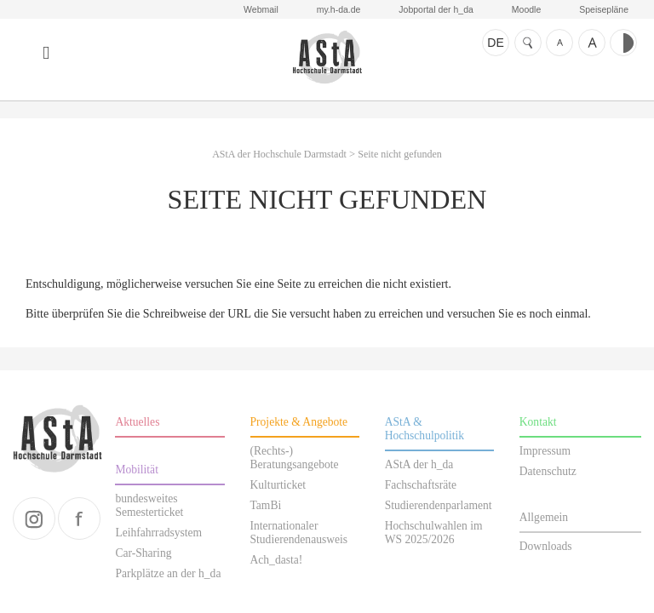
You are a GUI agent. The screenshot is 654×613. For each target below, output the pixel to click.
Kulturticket (278, 484)
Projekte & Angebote (299, 421)
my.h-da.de (339, 9)
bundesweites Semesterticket (149, 505)
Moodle (526, 9)
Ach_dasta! (276, 559)
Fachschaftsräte (420, 484)
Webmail (261, 9)
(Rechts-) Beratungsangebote (294, 457)
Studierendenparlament (438, 505)
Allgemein (543, 517)
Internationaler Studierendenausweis (299, 532)
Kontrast (623, 42)
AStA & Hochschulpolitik (425, 428)
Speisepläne (603, 9)
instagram (34, 518)
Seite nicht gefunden (400, 154)
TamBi (266, 505)
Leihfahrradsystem (158, 532)
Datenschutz (548, 471)
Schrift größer (591, 42)
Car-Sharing (143, 553)
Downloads (545, 546)
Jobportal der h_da (436, 9)
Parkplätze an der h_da (168, 573)
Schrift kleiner (559, 42)
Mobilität (136, 469)
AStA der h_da (419, 464)
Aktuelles (137, 421)
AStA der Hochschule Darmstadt (327, 57)
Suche (528, 42)
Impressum (545, 450)
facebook (79, 518)
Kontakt (538, 421)
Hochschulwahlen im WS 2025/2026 (434, 532)
